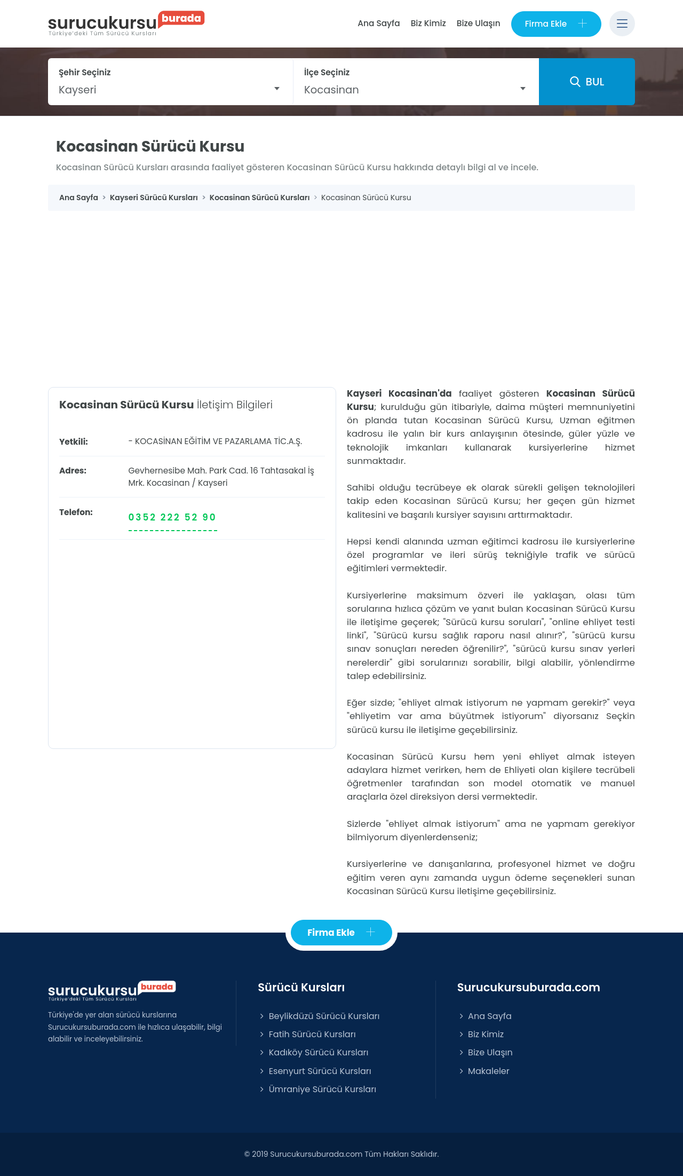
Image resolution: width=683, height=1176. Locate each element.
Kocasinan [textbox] (331, 89)
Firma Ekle (556, 24)
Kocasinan (168, 482)
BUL (587, 81)
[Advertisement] (341, 291)
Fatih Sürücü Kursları (306, 1034)
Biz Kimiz (428, 23)
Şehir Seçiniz (85, 72)
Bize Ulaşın (479, 23)
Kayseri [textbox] (78, 89)
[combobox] (170, 89)
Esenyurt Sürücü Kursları (314, 1071)
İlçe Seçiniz (327, 72)
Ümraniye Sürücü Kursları (317, 1089)
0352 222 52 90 (173, 517)
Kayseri (212, 482)
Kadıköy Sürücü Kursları (313, 1052)
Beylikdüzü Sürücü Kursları (318, 1016)
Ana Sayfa (379, 23)
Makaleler (483, 1071)
